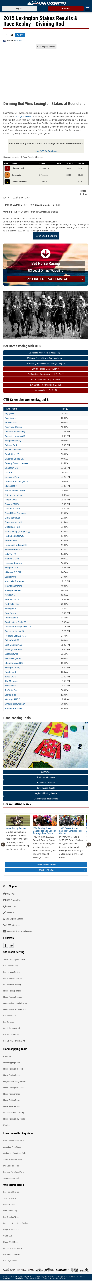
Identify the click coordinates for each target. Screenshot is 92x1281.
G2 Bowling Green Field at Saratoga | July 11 (45, 363)
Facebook (6, 35)
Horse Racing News (61, 870)
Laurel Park (10, 577)
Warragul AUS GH (13, 699)
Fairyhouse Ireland (14, 495)
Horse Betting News (11, 1100)
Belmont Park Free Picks (13, 1172)
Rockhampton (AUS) (14, 631)
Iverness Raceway (13, 563)
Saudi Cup (7, 1236)
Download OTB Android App (15, 1003)
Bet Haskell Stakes (11, 1192)
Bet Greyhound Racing (12, 978)
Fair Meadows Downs (15, 490)
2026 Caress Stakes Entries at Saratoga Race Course (70, 831)
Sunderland (10, 672)
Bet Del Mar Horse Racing (14, 1041)
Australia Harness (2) (15, 436)
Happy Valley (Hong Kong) (17, 531)
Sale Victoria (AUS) (14, 645)
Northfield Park (12, 604)
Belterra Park (11, 445)
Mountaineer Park (13, 586)
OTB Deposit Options (14, 919)
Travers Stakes (9, 1198)
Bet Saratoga (8, 1022)
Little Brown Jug (10, 1211)
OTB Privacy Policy (14, 900)
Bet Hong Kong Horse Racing (15, 1223)
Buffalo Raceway (13, 450)
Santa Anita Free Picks (12, 1159)
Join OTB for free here (45, 151)
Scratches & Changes (46, 777)
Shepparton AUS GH (15, 663)
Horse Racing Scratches (13, 1088)
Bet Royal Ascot (10, 1261)
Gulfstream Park (12, 527)
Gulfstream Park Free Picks (14, 1153)
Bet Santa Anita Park (12, 1034)
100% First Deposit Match (14, 959)
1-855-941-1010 (12, 925)
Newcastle (10, 595)
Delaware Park (12, 477)
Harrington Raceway (14, 536)
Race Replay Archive (46, 46)
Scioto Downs (11, 654)
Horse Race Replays (11, 1106)
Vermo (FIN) (10, 695)
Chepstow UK (11, 468)
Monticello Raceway (14, 581)
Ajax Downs (10, 418)
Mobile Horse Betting (12, 984)
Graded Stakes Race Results (46, 798)
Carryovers (45, 772)
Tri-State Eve (11, 690)
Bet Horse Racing (10, 966)
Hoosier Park (11, 540)
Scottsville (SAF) (13, 658)
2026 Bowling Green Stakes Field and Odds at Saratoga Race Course (44, 831)
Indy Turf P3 (10, 554)
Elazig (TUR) (11, 486)
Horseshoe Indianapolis (16, 545)
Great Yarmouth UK (14, 522)
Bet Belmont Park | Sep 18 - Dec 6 (45, 379)
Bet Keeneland (9, 1016)
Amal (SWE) (11, 422)
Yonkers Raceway (13, 708)
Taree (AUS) (11, 677)
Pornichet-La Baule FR (15, 622)
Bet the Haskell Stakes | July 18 (45, 369)
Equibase (7, 1125)
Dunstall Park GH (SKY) (16, 481)
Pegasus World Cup (11, 1229)
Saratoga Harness (13, 649)
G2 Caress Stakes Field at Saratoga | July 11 (46, 358)
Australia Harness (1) (15, 431)
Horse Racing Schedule (13, 1069)
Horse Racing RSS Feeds (14, 1119)
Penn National (11, 618)
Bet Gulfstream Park (11, 1028)
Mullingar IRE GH (13, 590)
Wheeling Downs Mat (15, 704)
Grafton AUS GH (13, 509)
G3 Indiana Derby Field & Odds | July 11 (46, 352)
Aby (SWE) (10, 413)
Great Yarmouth (12, 518)
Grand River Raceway (15, 513)
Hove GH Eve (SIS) (14, 549)
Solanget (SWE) (12, 667)
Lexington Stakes (23, 116)
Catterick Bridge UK (14, 459)
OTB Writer (18, 40)
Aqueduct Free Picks (12, 1147)
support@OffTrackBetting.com (19, 931)
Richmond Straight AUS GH (18, 627)
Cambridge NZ (12, 454)
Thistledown (10, 686)
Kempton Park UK (13, 568)
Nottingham (10, 608)
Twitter (12, 35)
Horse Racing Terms (11, 1094)
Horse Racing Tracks (12, 991)
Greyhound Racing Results (45, 793)
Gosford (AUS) (12, 504)
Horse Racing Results (46, 235)
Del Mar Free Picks (11, 1166)
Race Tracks (11, 409)
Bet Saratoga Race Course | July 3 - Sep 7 (46, 374)
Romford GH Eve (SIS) (16, 636)
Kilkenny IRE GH (13, 572)
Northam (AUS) (12, 599)
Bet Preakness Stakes (12, 1248)
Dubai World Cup (10, 1242)
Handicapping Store (11, 1062)
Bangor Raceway (13, 441)
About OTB (10, 906)
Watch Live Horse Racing (13, 1113)
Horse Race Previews (46, 782)
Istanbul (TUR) (12, 559)
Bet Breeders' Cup (11, 1217)
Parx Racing (10, 613)
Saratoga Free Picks (11, 1178)
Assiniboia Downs (13, 427)
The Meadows (11, 681)
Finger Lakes (11, 500)
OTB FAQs (10, 894)
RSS (20, 35)
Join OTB (10, 912)
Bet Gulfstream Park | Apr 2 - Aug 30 (45, 385)
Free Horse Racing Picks (13, 1141)
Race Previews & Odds (60, 864)
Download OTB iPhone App (14, 1009)
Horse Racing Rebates (12, 997)
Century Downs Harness (16, 463)
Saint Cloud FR (12, 640)
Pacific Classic (9, 1204)
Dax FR (8, 472)
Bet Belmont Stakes (11, 1254)
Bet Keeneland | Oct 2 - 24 (45, 390)
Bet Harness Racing (11, 972)
